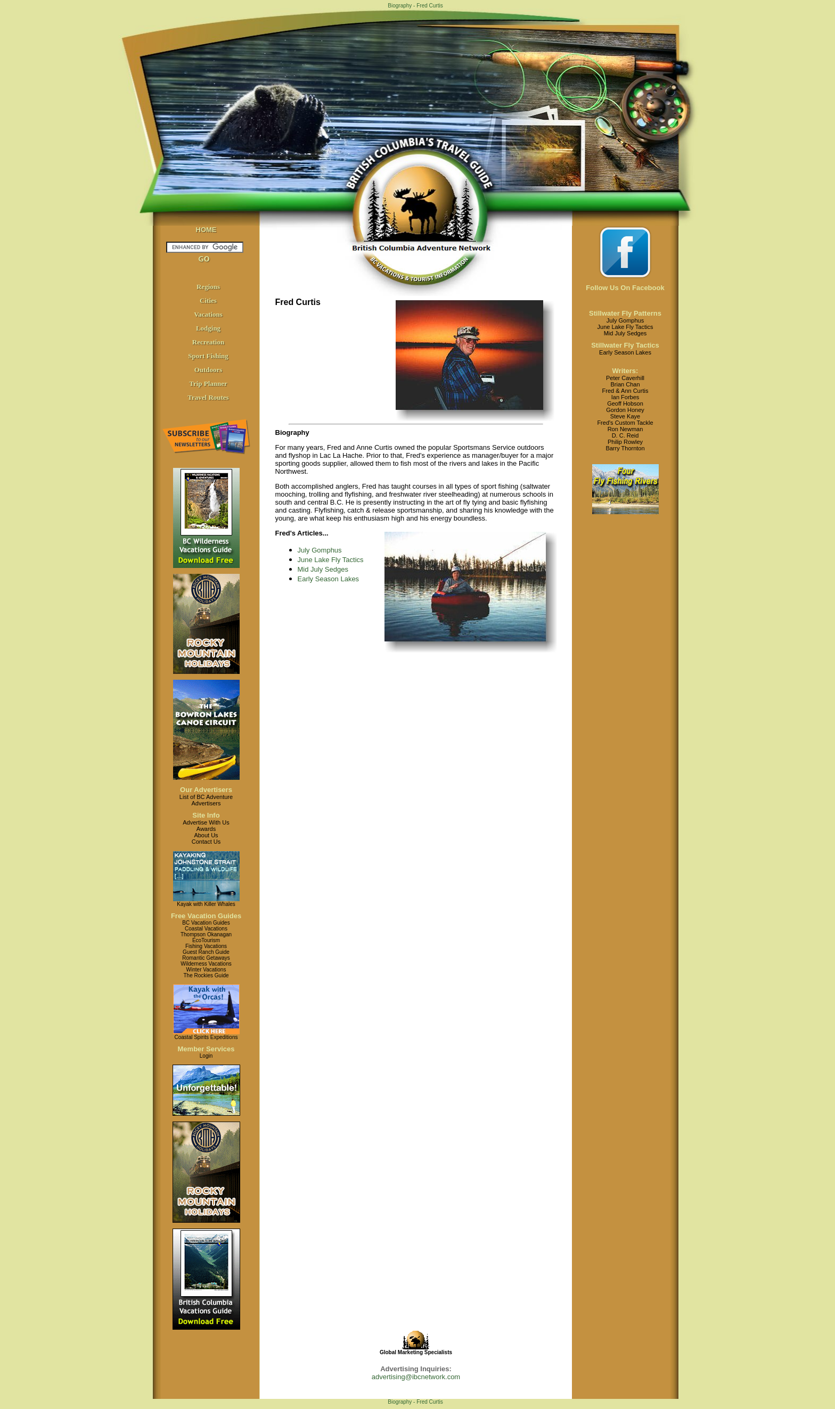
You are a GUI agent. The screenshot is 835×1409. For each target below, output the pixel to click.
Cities (208, 300)
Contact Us (206, 841)
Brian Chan (625, 384)
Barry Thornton (624, 448)
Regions (208, 287)
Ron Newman (625, 429)
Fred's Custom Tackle (625, 422)
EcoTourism (206, 940)
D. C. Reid (625, 435)
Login (206, 1056)
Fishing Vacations (206, 946)
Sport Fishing (208, 356)
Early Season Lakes (328, 579)
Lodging (208, 328)
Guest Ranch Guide (206, 952)
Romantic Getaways (206, 958)
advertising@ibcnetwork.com (416, 1377)
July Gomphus (320, 550)
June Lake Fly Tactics (331, 560)
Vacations (208, 314)
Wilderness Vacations (206, 964)
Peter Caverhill (625, 378)
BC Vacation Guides (206, 923)
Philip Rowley (625, 442)
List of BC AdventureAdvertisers (206, 800)
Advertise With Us (206, 822)
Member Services (206, 1049)
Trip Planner (208, 384)
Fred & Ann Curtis (625, 391)
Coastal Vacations (206, 929)
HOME (206, 230)
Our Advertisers (206, 790)
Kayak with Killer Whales (206, 904)
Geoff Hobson (625, 403)
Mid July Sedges (323, 569)
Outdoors (208, 370)
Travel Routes (207, 397)
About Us (206, 835)
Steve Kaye (625, 416)
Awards (206, 829)
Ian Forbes (625, 397)
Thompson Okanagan (206, 934)
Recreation (208, 342)
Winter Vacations (206, 970)
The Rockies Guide (205, 975)
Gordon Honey (625, 410)
